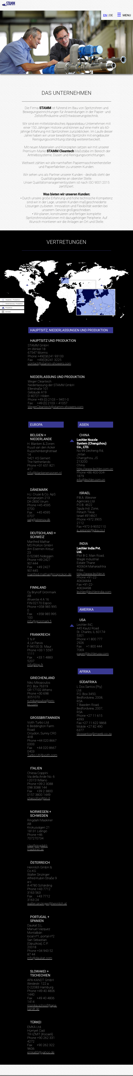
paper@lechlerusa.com (93, 643)
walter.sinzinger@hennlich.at (47, 893)
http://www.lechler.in (91, 563)
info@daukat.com (39, 947)
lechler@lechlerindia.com (94, 581)
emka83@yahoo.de (40, 1042)
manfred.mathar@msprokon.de (49, 564)
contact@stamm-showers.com (49, 353)
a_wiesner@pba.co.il (91, 519)
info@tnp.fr (35, 654)
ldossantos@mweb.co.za (94, 723)
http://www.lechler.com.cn (95, 458)
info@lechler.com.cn (91, 469)
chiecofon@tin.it (38, 788)
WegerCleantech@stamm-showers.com (55, 396)
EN (105, 4)
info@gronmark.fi (39, 610)
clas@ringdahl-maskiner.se (37, 836)
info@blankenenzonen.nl (44, 462)
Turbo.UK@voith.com (42, 744)
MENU (127, 4)
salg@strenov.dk (38, 509)
